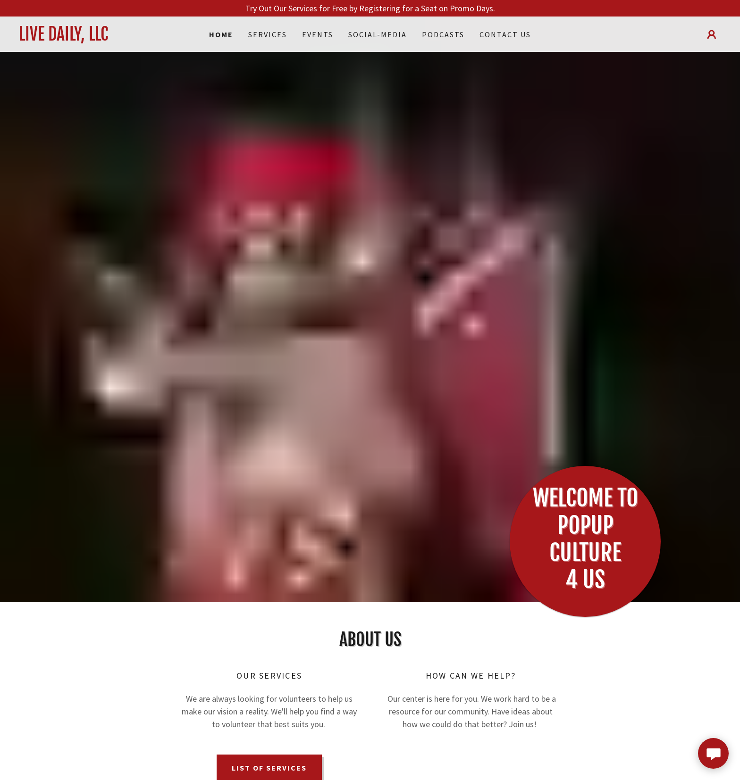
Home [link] (221, 34)
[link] (106, 37)
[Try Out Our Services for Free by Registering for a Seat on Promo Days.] (370, 8)
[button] (711, 34)
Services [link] (267, 34)
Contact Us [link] (505, 34)
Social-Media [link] (377, 34)
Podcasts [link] (443, 34)
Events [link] (317, 34)
